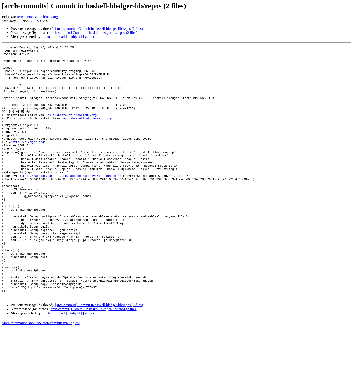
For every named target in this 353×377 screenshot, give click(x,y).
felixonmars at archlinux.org (37, 17)
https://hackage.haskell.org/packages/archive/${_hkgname (67, 202)
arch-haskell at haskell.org (87, 133)
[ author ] (90, 37)
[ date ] (48, 37)
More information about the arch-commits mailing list (41, 373)
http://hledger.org (28, 161)
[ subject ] (75, 37)
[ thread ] (60, 37)
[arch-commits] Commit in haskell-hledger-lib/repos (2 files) (99, 28)
